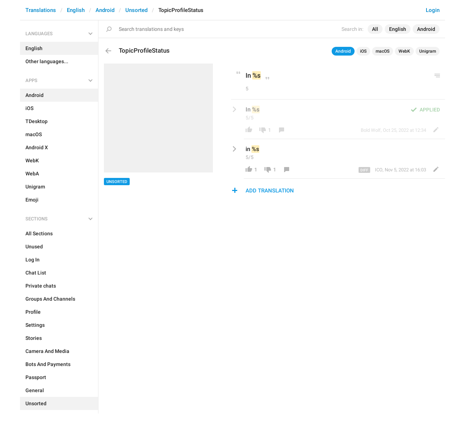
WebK (404, 51)
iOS (363, 51)
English (76, 10)
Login (433, 10)
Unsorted (136, 10)
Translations (40, 10)
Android (105, 10)
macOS (382, 51)
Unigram (427, 51)
